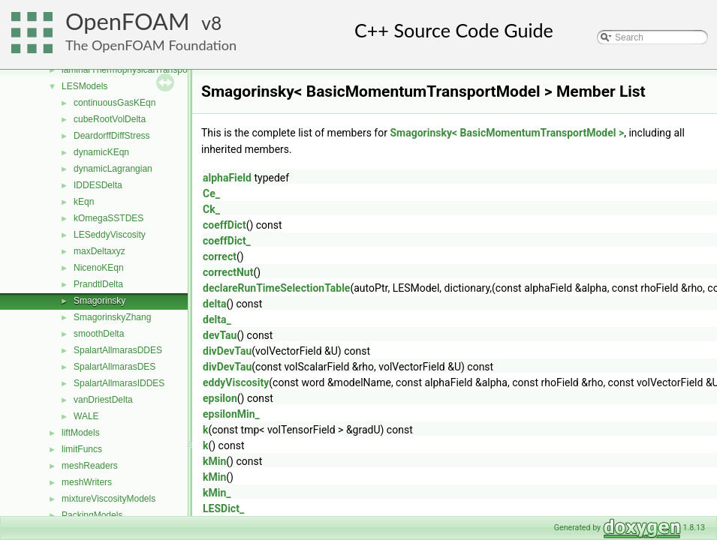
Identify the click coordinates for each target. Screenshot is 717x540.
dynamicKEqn (101, 152)
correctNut (228, 272)
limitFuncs (82, 449)
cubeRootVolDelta (110, 119)
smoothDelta (99, 333)
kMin (214, 461)
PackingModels (92, 515)
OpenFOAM (127, 21)
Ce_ (211, 194)
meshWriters (87, 482)
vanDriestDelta (103, 399)
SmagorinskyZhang (112, 317)
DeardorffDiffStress (112, 135)
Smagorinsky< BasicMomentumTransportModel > (507, 133)
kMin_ (217, 493)
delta (214, 304)
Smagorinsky (99, 301)
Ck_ (211, 209)
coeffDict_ (227, 241)
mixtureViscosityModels (108, 499)
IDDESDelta (98, 185)
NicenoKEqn (99, 267)
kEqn (84, 201)
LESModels (84, 86)
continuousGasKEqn (114, 103)
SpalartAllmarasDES (114, 367)
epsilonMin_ (231, 414)
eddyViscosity (236, 382)
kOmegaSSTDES (108, 218)
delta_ (217, 320)
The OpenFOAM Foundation (150, 45)
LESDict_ (223, 508)
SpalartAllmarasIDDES (119, 383)
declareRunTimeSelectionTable (276, 288)
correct (219, 256)
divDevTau (227, 351)
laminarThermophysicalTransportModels (142, 69)
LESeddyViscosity (110, 235)
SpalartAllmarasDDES (118, 350)
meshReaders (90, 465)
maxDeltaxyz (99, 251)
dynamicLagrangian (113, 169)
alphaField (227, 178)
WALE (86, 416)
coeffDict (224, 225)
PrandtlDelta (98, 284)
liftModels (81, 433)
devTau (219, 335)
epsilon (220, 398)
